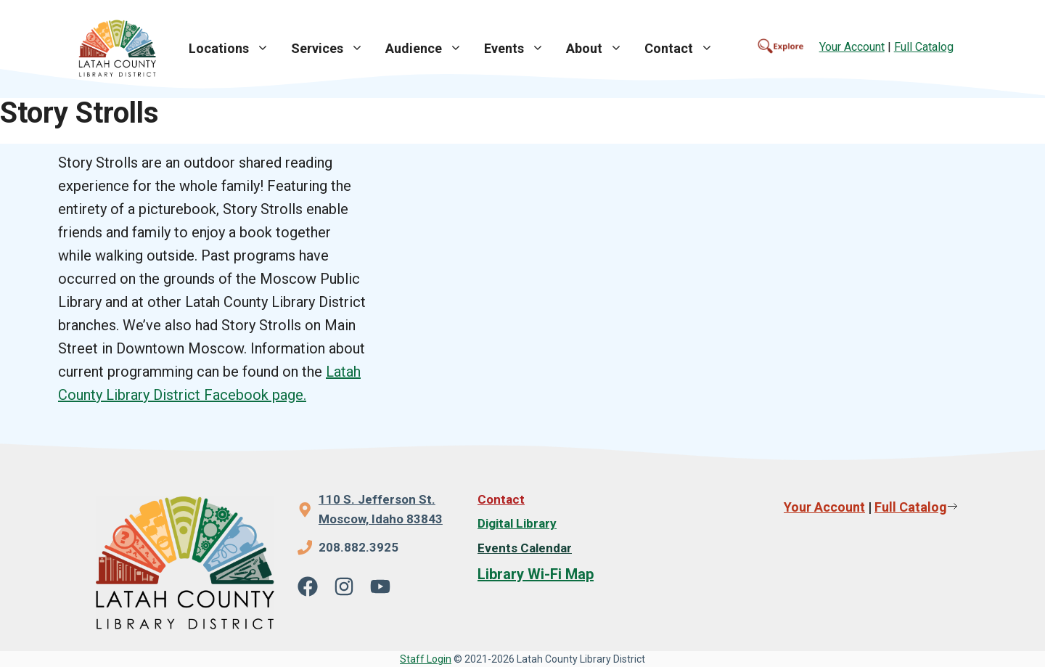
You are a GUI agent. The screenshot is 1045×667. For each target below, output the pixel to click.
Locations (234, 48)
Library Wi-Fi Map (536, 574)
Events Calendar (525, 548)
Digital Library (517, 523)
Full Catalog (924, 47)
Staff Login (425, 659)
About (600, 48)
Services (332, 48)
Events (519, 48)
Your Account (852, 47)
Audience (429, 48)
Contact (684, 48)
